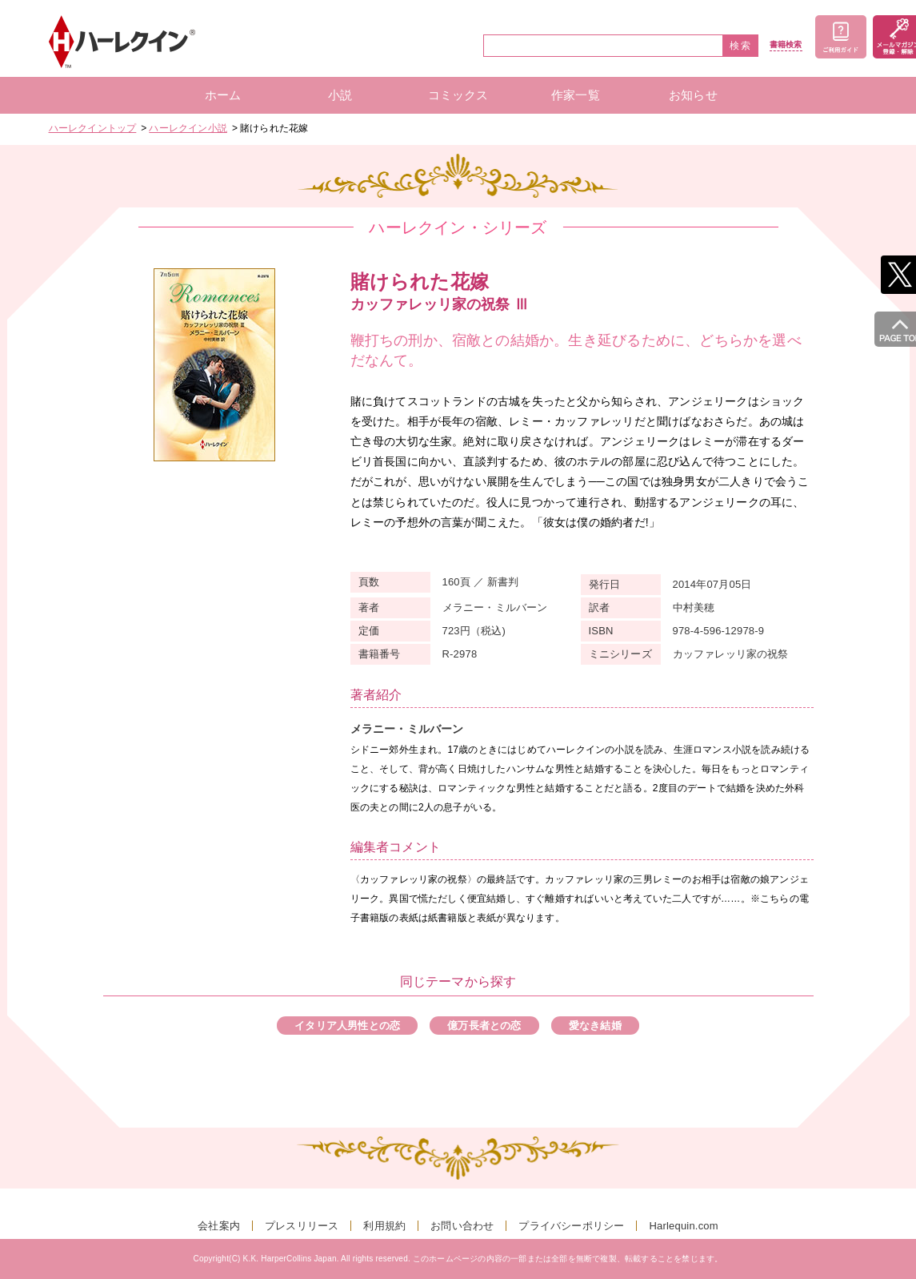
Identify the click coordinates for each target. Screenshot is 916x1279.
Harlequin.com (683, 1226)
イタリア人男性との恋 (347, 1026)
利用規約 (384, 1226)
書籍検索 (786, 45)
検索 (741, 45)
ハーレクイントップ (93, 128)
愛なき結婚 (595, 1026)
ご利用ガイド (840, 36)
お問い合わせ (462, 1226)
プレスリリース (301, 1226)
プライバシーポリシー (571, 1226)
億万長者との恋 (484, 1026)
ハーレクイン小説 (188, 128)
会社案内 (219, 1226)
